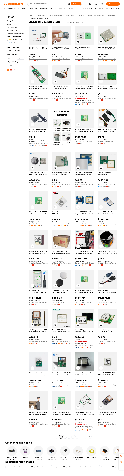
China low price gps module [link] (39, 18)
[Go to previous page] (56, 437)
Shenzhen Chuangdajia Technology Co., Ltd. (107, 98)
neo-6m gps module (44, 467)
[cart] (96, 4)
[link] (121, 456)
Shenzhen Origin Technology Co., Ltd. (84, 59)
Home (30, 15)
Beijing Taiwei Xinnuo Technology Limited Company (84, 184)
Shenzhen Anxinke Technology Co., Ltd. (38, 184)
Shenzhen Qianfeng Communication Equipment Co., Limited (38, 302)
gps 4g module (60, 467)
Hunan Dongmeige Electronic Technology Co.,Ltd (107, 302)
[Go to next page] (90, 437)
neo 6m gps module (92, 467)
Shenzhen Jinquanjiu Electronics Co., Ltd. (38, 224)
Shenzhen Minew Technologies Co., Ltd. (61, 224)
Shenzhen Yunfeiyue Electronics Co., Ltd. (84, 141)
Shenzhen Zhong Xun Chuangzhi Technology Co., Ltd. (61, 59)
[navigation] (15, 226)
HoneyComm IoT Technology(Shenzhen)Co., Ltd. (38, 143)
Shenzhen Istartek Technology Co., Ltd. (84, 263)
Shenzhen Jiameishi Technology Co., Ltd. (38, 263)
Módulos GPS (111, 15)
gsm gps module (108, 467)
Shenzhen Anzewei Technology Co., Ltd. (84, 102)
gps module (11, 467)
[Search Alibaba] (48, 4)
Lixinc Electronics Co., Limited (84, 302)
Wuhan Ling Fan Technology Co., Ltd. (61, 263)
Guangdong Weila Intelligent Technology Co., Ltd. (107, 184)
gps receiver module (26, 467)
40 (85, 436)
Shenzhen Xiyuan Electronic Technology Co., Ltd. (61, 98)
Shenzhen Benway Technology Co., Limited (107, 141)
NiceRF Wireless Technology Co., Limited (107, 224)
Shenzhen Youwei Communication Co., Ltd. (61, 184)
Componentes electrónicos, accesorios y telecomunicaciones (56, 15)
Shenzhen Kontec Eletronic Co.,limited (38, 59)
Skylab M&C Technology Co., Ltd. (107, 59)
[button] (68, 3)
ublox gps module (75, 467)
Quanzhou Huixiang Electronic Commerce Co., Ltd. (61, 302)
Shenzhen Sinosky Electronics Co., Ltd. (84, 224)
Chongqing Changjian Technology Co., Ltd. (38, 98)
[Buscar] (76, 3)
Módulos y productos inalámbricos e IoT (91, 15)
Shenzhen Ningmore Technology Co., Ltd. (107, 263)
